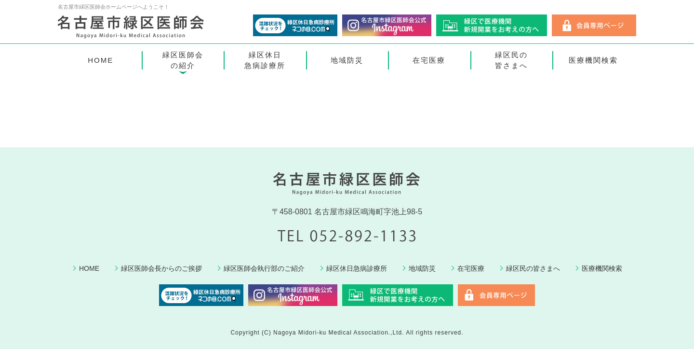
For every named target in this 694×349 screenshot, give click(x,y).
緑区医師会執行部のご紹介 (264, 268)
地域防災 (347, 60)
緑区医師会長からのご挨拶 (161, 268)
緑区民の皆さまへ (511, 60)
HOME (100, 60)
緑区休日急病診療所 (264, 60)
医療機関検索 (593, 60)
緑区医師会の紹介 (182, 60)
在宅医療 (429, 60)
